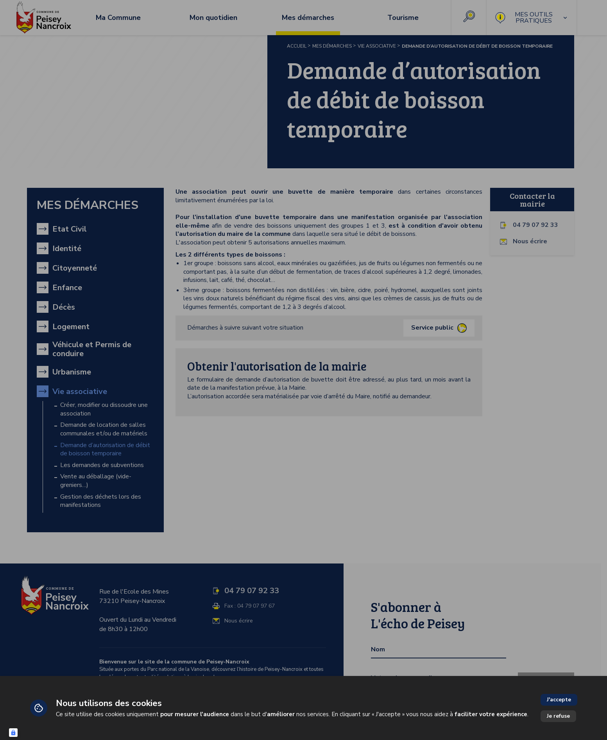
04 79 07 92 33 (535, 225)
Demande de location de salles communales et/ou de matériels (103, 429)
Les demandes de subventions (102, 465)
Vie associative (377, 46)
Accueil (296, 46)
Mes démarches (332, 46)
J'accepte (559, 699)
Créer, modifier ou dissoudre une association (104, 409)
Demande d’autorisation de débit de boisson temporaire (105, 449)
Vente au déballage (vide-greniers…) (95, 481)
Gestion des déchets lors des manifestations (100, 501)
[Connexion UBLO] (13, 732)
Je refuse (558, 716)
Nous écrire (530, 241)
